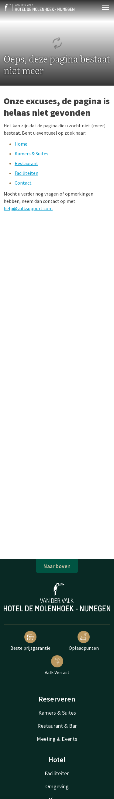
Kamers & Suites (31, 153)
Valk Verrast (57, 665)
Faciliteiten (26, 173)
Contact (23, 183)
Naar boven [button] (57, 566)
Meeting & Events (57, 738)
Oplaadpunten (84, 641)
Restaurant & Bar (57, 725)
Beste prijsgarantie (30, 641)
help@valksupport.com (28, 208)
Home (21, 144)
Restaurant (26, 163)
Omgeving (57, 786)
